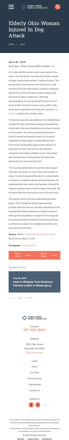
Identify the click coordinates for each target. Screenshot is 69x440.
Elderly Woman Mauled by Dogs (40, 234)
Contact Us (34, 390)
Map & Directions (34, 352)
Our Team (34, 372)
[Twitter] (37, 404)
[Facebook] (31, 404)
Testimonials (34, 384)
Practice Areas (34, 378)
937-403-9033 (34, 330)
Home (34, 366)
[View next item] (28, 298)
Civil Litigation (29, 245)
